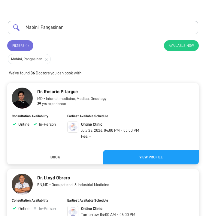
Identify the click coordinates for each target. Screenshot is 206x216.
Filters (20, 45)
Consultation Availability (30, 116)
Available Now (181, 45)
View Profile (151, 157)
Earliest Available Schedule (87, 116)
